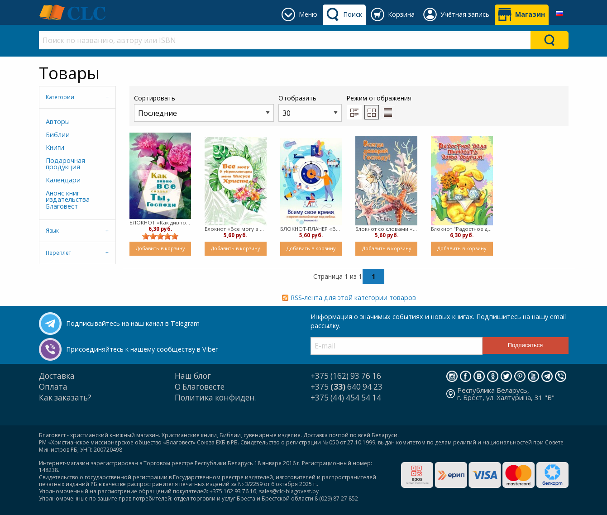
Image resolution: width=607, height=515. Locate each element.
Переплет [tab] (58, 253)
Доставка (57, 376)
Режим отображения (378, 98)
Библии (58, 134)
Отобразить (310, 107)
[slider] (160, 236)
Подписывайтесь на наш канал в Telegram (133, 323)
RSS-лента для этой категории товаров (353, 297)
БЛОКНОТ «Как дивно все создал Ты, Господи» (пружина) (160, 222)
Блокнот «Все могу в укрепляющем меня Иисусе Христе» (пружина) (236, 228)
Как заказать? (65, 397)
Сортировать (204, 107)
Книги (55, 147)
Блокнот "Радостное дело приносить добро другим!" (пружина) (462, 228)
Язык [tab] (52, 230)
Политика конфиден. (216, 397)
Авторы (58, 121)
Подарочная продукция (65, 163)
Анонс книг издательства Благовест (68, 199)
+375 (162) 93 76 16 (346, 376)
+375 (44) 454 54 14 (346, 397)
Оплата (53, 386)
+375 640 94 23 (346, 386)
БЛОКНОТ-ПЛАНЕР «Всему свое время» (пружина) (311, 228)
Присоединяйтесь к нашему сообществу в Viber (142, 349)
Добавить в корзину (160, 248)
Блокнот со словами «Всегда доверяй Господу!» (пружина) (386, 228)
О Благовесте (200, 386)
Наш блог (193, 376)
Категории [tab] (60, 97)
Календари (63, 180)
